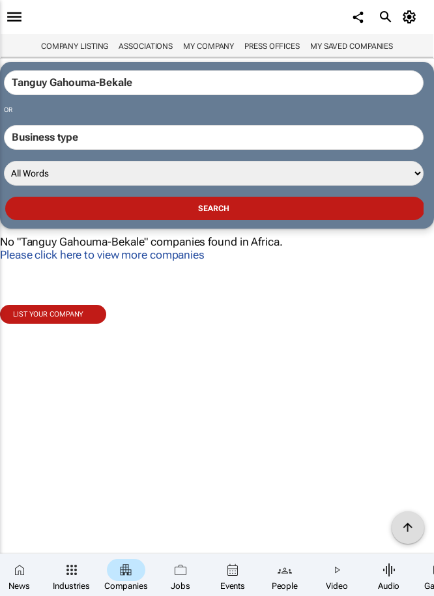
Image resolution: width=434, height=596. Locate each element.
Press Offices (272, 46)
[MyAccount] (411, 17)
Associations (146, 46)
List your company (48, 314)
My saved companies (351, 46)
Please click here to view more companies (102, 254)
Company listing (75, 46)
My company (208, 46)
